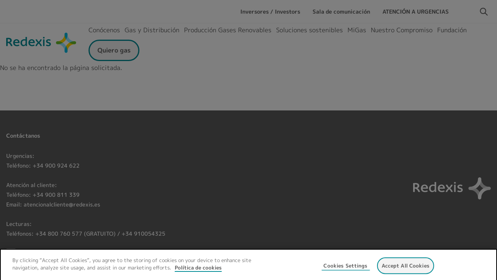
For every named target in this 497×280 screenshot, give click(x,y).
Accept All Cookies (405, 270)
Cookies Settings (345, 270)
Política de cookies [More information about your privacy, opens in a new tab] (198, 273)
